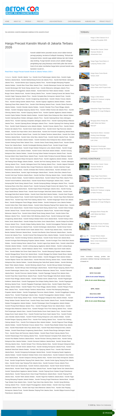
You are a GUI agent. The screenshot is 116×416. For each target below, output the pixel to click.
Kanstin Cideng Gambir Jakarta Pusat (22, 101)
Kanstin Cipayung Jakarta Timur (31, 112)
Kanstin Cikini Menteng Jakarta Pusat (42, 104)
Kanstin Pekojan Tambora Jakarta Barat (32, 289)
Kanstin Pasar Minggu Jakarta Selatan (17, 278)
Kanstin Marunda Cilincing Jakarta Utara (47, 259)
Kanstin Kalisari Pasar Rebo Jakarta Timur (59, 178)
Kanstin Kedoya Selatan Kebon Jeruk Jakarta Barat (40, 219)
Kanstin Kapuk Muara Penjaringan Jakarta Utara (44, 189)
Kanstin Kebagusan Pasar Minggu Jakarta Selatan (26, 202)
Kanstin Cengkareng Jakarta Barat (37, 99)
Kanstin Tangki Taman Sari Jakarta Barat (60, 368)
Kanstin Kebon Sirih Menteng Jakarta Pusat (35, 216)
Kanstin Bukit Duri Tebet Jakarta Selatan (50, 91)
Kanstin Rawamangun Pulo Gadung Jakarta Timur (21, 336)
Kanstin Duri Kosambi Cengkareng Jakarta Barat (58, 131)
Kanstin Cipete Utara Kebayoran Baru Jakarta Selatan (56, 115)
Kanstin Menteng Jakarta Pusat (35, 265)
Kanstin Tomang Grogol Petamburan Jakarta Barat (51, 379)
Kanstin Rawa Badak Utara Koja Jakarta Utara (25, 328)
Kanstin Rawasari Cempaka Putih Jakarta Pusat (55, 336)
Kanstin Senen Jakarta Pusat (26, 347)
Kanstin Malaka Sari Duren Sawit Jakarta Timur (25, 251)
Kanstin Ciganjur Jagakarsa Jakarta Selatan (50, 101)
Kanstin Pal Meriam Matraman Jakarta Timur (44, 270)
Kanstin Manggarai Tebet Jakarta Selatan (57, 257)
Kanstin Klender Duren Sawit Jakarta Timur (29, 229)
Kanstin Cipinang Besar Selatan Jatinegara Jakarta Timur (24, 118)
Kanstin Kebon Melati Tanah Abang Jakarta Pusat (38, 213)
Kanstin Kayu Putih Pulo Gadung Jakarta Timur (30, 200)
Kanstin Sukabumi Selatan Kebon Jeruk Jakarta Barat (34, 355)
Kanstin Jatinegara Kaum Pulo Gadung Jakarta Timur (38, 164)
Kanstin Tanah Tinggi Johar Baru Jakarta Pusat (30, 368)
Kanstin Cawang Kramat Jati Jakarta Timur (60, 93)
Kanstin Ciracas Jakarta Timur (53, 126)
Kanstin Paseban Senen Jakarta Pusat (44, 278)
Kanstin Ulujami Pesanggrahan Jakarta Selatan (36, 385)
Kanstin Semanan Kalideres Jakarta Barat (41, 341)
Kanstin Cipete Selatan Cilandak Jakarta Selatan (21, 115)
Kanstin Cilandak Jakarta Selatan (27, 107)
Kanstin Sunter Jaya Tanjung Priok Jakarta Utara (26, 363)
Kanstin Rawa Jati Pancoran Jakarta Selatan (24, 333)
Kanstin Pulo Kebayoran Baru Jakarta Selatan (36, 322)
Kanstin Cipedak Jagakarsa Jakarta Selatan (57, 112)
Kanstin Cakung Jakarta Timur (35, 93)
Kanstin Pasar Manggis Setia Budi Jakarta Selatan (54, 276)
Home (7, 21)
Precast (40, 21)
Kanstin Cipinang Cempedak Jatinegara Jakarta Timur (32, 121)
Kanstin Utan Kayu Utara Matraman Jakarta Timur (38, 387)
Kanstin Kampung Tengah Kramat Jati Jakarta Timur (51, 186)
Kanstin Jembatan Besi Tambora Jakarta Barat (38, 170)
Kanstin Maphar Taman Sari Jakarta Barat (19, 259)
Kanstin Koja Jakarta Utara (53, 229)
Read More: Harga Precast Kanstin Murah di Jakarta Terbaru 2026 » (29, 72)
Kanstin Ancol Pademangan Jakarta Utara (46, 77)
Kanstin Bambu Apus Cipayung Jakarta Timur (30, 82)
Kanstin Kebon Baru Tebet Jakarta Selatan (19, 205)
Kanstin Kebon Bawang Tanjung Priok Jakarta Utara (51, 205)
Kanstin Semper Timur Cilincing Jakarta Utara (36, 344)
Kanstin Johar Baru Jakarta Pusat (60, 172)
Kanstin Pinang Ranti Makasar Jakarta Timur (19, 306)
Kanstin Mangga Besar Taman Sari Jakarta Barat (21, 254)
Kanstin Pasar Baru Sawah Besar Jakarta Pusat (20, 276)
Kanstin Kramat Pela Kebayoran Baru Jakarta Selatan (40, 235)
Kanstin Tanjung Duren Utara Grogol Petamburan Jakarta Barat (35, 374)
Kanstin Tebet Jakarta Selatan (25, 377)
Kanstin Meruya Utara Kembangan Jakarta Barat (31, 268)
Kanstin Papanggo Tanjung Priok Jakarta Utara (54, 273)
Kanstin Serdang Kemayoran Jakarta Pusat (51, 347)
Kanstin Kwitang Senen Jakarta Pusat (23, 243)
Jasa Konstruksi (55, 21)
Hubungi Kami (90, 21)
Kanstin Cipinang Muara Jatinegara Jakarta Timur (31, 123)
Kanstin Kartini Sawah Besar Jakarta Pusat (38, 197)
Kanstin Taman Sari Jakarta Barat (16, 366)
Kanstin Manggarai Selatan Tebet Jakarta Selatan (26, 257)
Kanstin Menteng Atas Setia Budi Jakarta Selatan (44, 262)
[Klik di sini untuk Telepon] (95, 276)
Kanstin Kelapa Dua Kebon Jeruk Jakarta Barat (39, 221)
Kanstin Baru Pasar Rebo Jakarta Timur (29, 85)
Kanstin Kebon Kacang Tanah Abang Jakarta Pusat (40, 208)
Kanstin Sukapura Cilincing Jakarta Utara (32, 357)
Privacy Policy (105, 21)
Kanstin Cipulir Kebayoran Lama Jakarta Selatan (26, 126)
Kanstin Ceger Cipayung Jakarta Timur (17, 96)
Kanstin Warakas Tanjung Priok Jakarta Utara (38, 390)
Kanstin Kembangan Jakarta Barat (44, 227)
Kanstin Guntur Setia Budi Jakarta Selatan (46, 150)
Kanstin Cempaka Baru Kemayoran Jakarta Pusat (48, 96)
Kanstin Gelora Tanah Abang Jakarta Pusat (49, 142)
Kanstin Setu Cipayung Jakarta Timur (42, 349)
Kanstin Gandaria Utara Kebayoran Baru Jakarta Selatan (53, 140)
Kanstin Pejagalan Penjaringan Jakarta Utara (36, 284)
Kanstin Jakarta (23, 77)
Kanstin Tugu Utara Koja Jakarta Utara (40, 382)
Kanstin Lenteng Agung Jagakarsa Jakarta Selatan (39, 246)
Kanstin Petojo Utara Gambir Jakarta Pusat (45, 300)
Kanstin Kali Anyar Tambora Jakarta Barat (18, 175)
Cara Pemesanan (74, 21)
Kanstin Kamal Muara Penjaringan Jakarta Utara (47, 180)
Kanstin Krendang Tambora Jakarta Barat (28, 238)
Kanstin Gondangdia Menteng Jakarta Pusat (37, 145)
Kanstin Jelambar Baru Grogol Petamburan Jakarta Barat (33, 167)
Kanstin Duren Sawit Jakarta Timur (34, 129)
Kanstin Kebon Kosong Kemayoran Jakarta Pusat (37, 210)
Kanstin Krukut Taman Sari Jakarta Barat (57, 238)
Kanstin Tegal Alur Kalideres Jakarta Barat (49, 377)
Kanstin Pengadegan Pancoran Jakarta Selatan (38, 292)
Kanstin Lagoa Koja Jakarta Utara (48, 243)
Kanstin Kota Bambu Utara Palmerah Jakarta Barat (49, 232)
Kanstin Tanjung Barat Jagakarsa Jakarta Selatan (21, 371)
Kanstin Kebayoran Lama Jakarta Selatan (57, 202)
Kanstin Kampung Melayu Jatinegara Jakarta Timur (50, 183)
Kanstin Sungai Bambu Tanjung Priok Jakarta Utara (27, 360)
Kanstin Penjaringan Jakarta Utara (26, 295)
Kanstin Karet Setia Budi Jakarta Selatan (44, 194)
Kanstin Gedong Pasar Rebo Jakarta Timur (19, 142)
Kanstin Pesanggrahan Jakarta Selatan (52, 295)
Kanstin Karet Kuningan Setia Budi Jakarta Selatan (45, 191)
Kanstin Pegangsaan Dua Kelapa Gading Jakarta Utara (40, 281)
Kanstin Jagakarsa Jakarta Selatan (55, 159)
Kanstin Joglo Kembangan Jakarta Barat (34, 172)
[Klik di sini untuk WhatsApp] (95, 280)
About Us (17, 21)
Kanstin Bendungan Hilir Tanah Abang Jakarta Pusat (22, 88)
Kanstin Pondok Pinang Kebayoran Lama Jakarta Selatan (45, 317)
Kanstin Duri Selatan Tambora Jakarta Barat (47, 134)
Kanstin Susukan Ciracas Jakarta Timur (56, 363)
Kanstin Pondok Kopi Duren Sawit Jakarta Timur (44, 314)
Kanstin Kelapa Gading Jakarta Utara (33, 224)
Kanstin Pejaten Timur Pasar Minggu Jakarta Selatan (39, 287)
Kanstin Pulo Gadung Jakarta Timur (44, 319)
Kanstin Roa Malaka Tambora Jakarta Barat (19, 338)
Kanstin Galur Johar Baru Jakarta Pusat (34, 137)
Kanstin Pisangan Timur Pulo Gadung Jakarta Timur (49, 308)
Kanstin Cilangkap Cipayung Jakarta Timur (25, 110)
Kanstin (14, 77)
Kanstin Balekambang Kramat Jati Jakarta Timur (37, 80)
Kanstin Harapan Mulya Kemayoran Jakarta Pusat (26, 159)
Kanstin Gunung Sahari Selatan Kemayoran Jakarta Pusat (47, 153)
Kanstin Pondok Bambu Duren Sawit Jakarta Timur (43, 311)
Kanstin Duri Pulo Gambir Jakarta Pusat (18, 134)
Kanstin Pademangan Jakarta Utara (17, 270)
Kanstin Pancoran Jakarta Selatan (26, 273)
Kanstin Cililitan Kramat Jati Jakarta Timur (54, 110)
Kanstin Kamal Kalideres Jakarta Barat (17, 180)
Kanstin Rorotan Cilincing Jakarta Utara (48, 338)
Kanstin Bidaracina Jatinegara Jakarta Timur (55, 88)
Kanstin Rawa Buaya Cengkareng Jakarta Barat (27, 330)
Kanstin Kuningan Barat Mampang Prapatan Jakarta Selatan (25, 240)
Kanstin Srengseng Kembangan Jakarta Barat (30, 352)
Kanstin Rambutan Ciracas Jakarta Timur (30, 325)
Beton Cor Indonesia (104, 405)
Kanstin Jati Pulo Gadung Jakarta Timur (47, 161)
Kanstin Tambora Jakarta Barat (38, 366)
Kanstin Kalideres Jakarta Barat (33, 178)
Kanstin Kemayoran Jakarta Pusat (21, 227)
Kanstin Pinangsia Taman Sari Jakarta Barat (50, 306)
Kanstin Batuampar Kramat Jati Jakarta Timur (58, 85)
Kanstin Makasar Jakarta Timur (32, 249)
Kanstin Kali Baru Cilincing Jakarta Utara (47, 175)
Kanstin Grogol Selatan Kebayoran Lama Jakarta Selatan (42, 148)
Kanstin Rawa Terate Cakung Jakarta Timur (54, 333)
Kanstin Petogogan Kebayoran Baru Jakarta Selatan (50, 298)
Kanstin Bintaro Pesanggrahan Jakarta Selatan (20, 91)
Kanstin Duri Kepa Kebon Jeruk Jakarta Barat (26, 131)
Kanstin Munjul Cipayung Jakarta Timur (61, 268)
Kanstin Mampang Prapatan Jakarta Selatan (56, 251)
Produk (28, 21)
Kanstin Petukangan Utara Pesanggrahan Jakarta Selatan (51, 303)
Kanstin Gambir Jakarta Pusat (58, 137)
